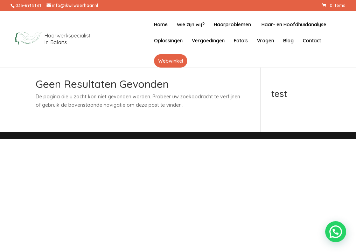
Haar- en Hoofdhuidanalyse (293, 25)
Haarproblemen (232, 25)
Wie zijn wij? (191, 25)
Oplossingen (168, 41)
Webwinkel (170, 61)
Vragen (265, 41)
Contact (312, 41)
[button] (335, 231)
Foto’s (241, 41)
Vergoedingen (208, 41)
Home (161, 25)
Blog (288, 41)
